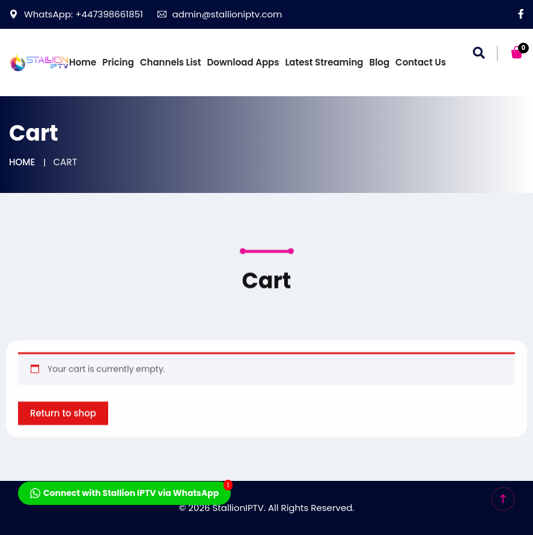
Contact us (420, 62)
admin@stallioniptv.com (219, 14)
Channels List (170, 62)
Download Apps (243, 62)
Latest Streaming (324, 62)
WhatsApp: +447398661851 (76, 14)
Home (82, 62)
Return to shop (63, 429)
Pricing (118, 62)
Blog (380, 62)
